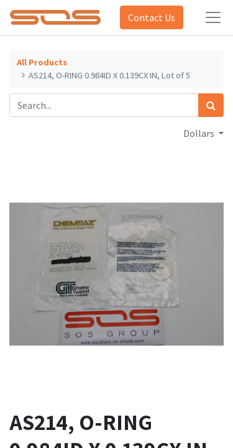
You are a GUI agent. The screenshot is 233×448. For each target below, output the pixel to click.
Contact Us (151, 17)
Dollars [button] (199, 133)
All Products (42, 62)
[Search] (211, 105)
